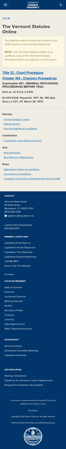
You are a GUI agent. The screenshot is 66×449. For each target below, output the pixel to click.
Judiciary (9, 319)
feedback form (26, 404)
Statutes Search (12, 123)
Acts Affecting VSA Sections (18, 157)
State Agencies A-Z (14, 324)
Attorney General (13, 301)
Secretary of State (13, 310)
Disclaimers (21, 375)
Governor (9, 291)
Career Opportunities (42, 380)
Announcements (13, 346)
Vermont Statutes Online (17, 119)
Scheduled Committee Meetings (21, 350)
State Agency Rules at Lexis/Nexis (21, 169)
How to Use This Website (17, 265)
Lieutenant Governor (15, 296)
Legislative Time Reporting (18, 252)
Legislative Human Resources (19, 247)
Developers (33, 410)
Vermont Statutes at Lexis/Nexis (20, 128)
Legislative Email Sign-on (17, 242)
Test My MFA (11, 261)
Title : (22, 72)
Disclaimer (9, 274)
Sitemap (8, 375)
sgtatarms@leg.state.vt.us (19, 215)
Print (6, 18)
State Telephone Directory (18, 328)
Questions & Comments (16, 380)
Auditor (8, 305)
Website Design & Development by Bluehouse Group (33, 423)
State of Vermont (13, 287)
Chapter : (29, 78)
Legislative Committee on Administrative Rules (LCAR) (32, 178)
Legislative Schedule (15, 355)
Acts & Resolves (12, 152)
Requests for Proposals (16, 385)
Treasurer (9, 315)
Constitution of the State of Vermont (23, 140)
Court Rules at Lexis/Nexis (17, 174)
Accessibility (36, 385)
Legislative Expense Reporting (20, 256)
